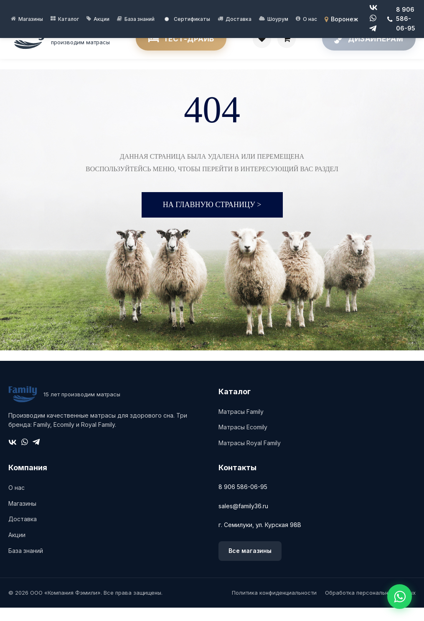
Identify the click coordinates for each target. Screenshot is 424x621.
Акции (101, 19)
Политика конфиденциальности (274, 606)
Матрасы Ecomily (242, 440)
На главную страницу (212, 218)
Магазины (30, 19)
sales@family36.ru (243, 519)
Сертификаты (187, 19)
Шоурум (277, 19)
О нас (310, 19)
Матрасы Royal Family (249, 456)
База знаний (139, 19)
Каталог (68, 19)
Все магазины (250, 564)
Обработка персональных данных (370, 606)
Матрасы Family (241, 424)
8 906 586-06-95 (242, 500)
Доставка (238, 19)
